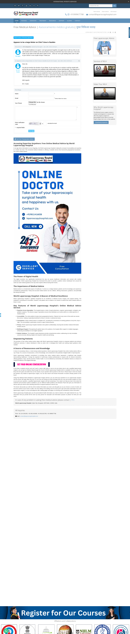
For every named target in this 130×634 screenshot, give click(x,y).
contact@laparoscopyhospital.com (102, 14)
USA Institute (113, 11)
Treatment (42, 20)
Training (24, 20)
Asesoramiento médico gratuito (56, 27)
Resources (52, 20)
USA (113, 32)
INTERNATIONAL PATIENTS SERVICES (64, 1)
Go (114, 5)
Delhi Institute (97, 11)
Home (16, 20)
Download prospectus (101, 122)
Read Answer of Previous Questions (23, 37)
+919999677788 (77, 14)
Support (61, 20)
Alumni (69, 20)
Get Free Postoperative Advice (24, 139)
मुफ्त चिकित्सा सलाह (85, 27)
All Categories (27, 47)
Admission (33, 20)
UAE (108, 32)
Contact (78, 20)
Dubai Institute (105, 11)
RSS (72, 400)
